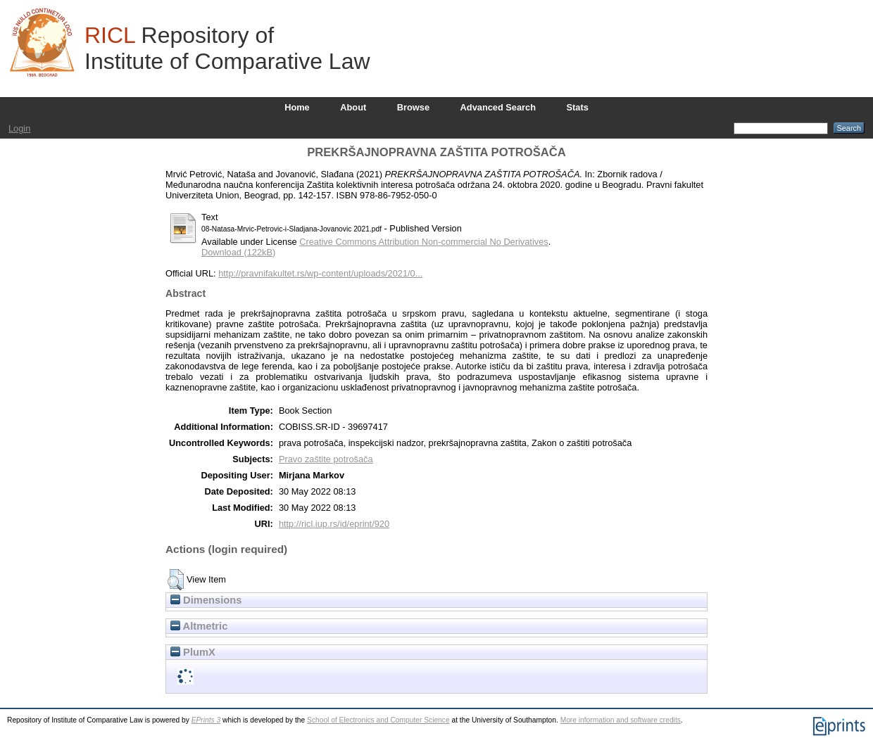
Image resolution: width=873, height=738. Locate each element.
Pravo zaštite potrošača (326, 459)
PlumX (192, 652)
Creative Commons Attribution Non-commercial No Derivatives (423, 241)
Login (19, 128)
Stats (578, 107)
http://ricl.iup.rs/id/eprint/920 (334, 523)
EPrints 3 (206, 720)
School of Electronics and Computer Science (378, 720)
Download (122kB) (238, 252)
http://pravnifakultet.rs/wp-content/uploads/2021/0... (320, 273)
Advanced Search (498, 107)
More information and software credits (620, 720)
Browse (413, 107)
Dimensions (206, 600)
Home (297, 107)
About (353, 107)
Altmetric (198, 626)
